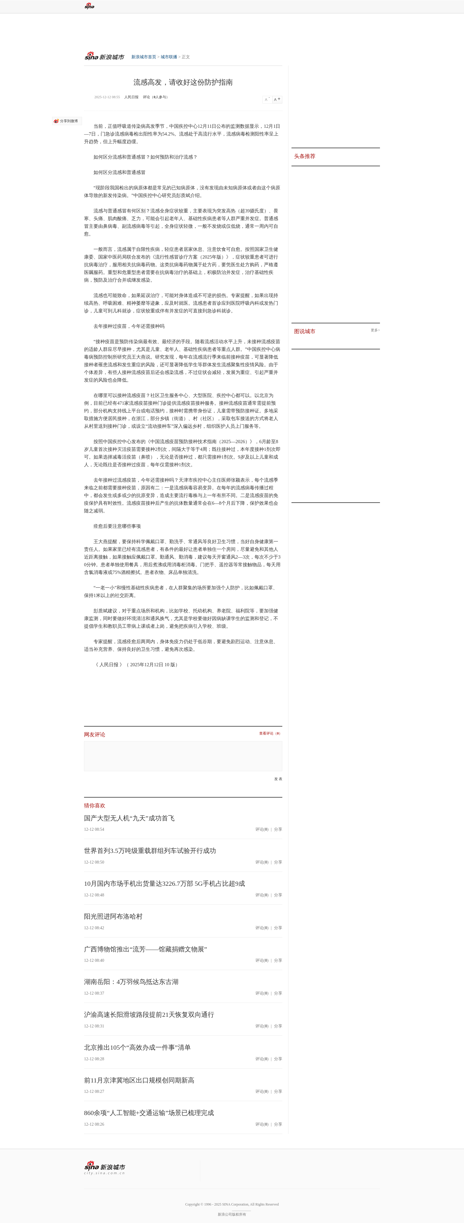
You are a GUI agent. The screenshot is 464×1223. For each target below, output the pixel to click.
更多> (375, 330)
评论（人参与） (156, 97)
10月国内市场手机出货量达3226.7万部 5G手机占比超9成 (164, 883)
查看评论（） (270, 733)
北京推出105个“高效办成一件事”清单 (137, 1047)
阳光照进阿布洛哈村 (113, 916)
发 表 (278, 779)
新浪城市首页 (102, 55)
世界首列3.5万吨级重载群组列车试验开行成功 (150, 850)
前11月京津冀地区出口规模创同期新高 (139, 1080)
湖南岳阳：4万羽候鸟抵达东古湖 (131, 981)
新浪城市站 (104, 1168)
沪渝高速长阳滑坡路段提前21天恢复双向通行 (149, 1014)
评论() (261, 829)
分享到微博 (69, 121)
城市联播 (169, 57)
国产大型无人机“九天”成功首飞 (129, 818)
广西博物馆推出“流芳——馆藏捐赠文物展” (145, 949)
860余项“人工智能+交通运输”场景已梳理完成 (149, 1112)
